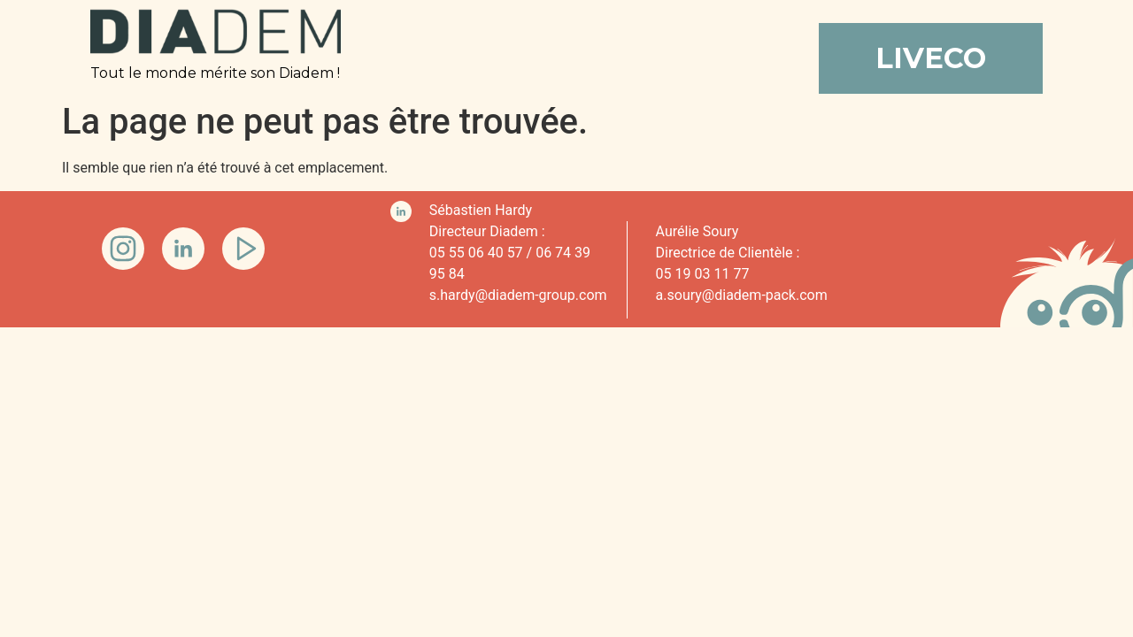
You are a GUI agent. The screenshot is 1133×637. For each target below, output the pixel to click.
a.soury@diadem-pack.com (742, 295)
